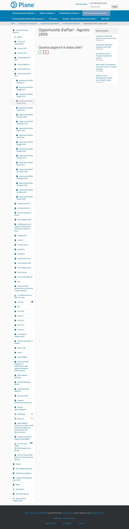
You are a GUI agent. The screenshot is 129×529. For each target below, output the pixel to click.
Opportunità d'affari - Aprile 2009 (24, 136)
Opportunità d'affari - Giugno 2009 (24, 198)
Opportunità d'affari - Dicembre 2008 (24, 184)
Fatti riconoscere (81, 4)
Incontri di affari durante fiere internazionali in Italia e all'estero (23, 288)
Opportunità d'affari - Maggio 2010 (24, 88)
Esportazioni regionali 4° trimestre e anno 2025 (104, 46)
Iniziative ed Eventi (23, 258)
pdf (18, 307)
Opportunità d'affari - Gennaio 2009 (24, 191)
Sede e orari (21, 348)
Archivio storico (22, 245)
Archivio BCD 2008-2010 (71, 23)
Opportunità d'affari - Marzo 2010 (24, 164)
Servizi (19, 352)
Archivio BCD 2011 (23, 204)
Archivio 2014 (22, 53)
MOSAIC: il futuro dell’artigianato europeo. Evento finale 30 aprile (104, 78)
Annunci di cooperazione (19, 43)
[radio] (41, 52)
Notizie (18, 464)
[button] (36, 13)
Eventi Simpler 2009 (24, 263)
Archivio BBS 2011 (23, 64)
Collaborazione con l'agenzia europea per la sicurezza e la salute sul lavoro (22, 227)
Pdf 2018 (20, 320)
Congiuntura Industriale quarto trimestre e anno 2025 (106, 37)
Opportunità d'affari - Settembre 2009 (24, 177)
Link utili (25, 302)
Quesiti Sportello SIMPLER (21, 390)
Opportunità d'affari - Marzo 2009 (24, 129)
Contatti (20, 240)
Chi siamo (53, 19)
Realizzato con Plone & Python (64, 518)
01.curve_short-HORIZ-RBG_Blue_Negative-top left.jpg (23, 447)
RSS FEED (105, 19)
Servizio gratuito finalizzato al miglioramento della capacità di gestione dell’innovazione (21, 366)
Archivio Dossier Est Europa (22, 214)
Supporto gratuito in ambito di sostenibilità (22, 438)
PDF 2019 (20, 325)
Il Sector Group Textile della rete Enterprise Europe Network (23, 457)
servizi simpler (22, 357)
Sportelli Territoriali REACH (22, 383)
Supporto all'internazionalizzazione (23, 401)
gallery (18, 37)
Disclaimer (21, 249)
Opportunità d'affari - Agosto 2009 (24, 102)
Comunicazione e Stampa (23, 13)
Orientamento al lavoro (68, 13)
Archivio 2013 (22, 48)
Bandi (17, 485)
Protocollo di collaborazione (20, 335)
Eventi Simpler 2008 (24, 220)
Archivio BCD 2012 (23, 208)
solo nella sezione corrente (99, 3)
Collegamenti (22, 235)
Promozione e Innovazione (95, 13)
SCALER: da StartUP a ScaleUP (23, 342)
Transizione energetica (23, 473)
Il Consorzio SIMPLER (24, 277)
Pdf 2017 (20, 316)
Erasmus (20, 330)
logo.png (25, 419)
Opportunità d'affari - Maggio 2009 (24, 143)
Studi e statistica (47, 13)
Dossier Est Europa (22, 494)
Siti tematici (19, 489)
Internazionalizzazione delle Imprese (27, 19)
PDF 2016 (20, 311)
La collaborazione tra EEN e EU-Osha (23, 296)
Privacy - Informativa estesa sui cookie (79, 19)
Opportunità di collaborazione (19, 500)
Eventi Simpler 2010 (24, 268)
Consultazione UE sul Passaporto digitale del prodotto (104, 56)
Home (13, 23)
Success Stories (22, 396)
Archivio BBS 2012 (23, 69)
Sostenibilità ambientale (23, 469)
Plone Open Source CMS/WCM (36, 513)
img (18, 281)
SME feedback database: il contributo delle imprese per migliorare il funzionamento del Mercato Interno (23, 427)
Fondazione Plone (68, 513)
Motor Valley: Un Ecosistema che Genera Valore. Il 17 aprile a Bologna (106, 67)
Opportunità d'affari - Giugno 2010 (24, 95)
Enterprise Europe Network (50, 23)
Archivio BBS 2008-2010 (22, 59)
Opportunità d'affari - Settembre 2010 (24, 123)
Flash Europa (22, 272)
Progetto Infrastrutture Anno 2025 (22, 479)
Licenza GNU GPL (97, 513)
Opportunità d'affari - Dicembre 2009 (24, 116)
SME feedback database (20, 376)
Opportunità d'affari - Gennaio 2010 (24, 157)
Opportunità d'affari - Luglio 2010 (24, 109)
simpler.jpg (25, 414)
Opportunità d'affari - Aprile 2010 (24, 82)
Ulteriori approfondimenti (20, 408)
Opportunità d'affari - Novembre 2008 (24, 171)
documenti (21, 254)
